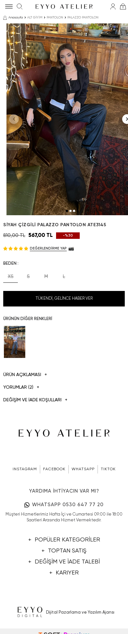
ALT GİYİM (34, 17)
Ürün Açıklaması (25, 375)
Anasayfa (13, 18)
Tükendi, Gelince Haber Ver (64, 298)
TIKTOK (108, 469)
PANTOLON (55, 17)
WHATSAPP (83, 469)
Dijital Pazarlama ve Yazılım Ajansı (64, 612)
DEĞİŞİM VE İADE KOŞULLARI (35, 400)
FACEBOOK (54, 469)
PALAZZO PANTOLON (83, 17)
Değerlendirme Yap (48, 248)
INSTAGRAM (25, 469)
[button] (67, 211)
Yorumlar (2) (21, 387)
